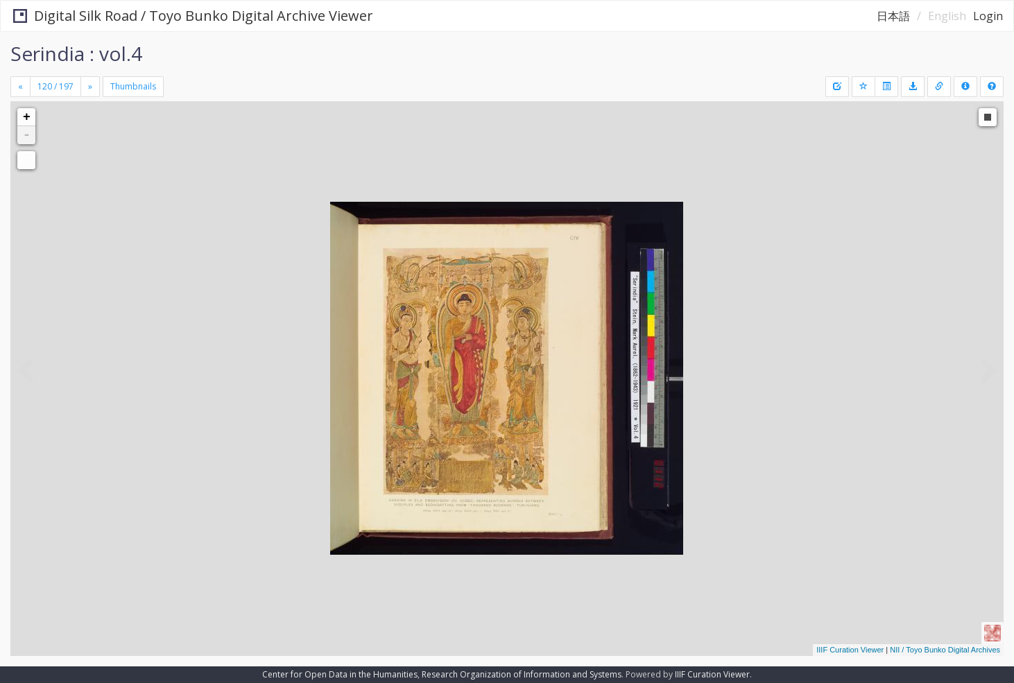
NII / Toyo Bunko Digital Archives (945, 650)
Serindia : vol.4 (76, 53)
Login (988, 16)
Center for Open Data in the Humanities (340, 674)
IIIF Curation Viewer (850, 650)
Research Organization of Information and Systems (521, 674)
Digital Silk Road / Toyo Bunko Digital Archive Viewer (192, 15)
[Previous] (20, 86)
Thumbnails (133, 86)
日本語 (893, 16)
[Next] (90, 86)
